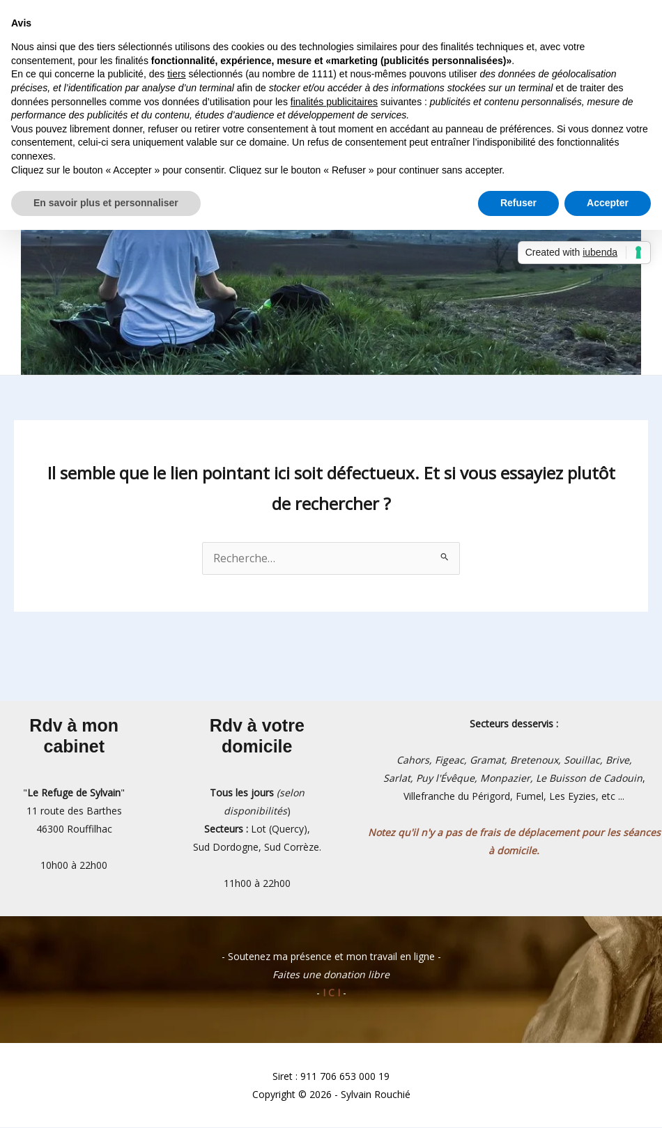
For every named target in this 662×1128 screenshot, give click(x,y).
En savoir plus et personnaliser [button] (105, 202)
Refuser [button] (518, 202)
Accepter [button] (608, 202)
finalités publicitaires (334, 101)
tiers (176, 73)
